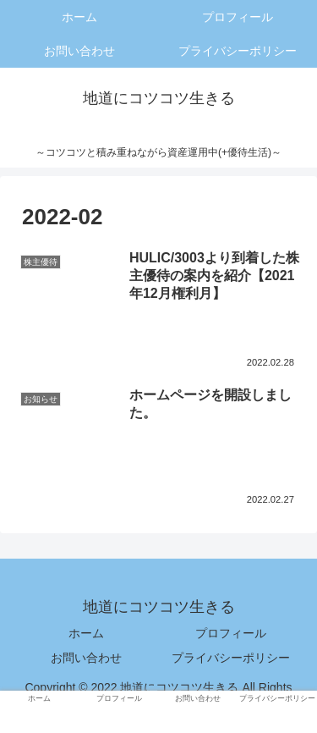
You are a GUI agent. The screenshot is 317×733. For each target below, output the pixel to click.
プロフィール (230, 633)
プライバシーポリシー (231, 657)
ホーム (86, 633)
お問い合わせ (86, 657)
